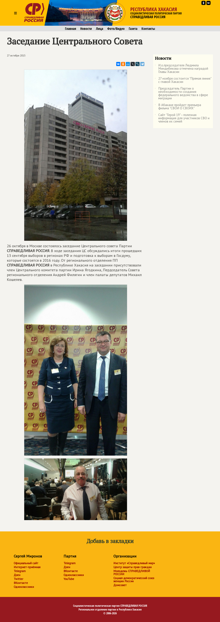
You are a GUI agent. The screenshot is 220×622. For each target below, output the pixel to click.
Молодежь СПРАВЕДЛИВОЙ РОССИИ (131, 572)
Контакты (148, 29)
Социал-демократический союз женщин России (133, 580)
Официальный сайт (26, 563)
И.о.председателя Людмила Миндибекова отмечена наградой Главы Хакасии (181, 69)
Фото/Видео (116, 29)
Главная (70, 29)
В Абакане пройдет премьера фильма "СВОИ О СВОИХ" (178, 106)
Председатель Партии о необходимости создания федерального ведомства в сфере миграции (181, 93)
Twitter (18, 578)
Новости (86, 29)
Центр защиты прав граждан (132, 567)
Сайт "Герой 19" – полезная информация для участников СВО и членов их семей (182, 118)
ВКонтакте (21, 582)
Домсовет (120, 585)
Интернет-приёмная (27, 567)
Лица (99, 29)
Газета (133, 29)
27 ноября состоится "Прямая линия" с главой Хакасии (183, 80)
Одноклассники (24, 586)
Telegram (20, 571)
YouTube (69, 578)
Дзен (17, 575)
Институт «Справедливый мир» (134, 563)
